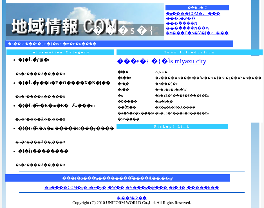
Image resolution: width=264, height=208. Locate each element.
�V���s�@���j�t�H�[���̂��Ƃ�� (172, 187)
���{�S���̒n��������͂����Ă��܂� (113, 178)
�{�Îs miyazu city (178, 61)
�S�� (14, 44)
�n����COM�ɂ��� (193, 13)
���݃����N (181, 23)
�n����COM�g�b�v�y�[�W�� (84, 187)
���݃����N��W (187, 28)
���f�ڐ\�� (181, 18)
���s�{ (34, 44)
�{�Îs (53, 44)
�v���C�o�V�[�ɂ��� (197, 33)
